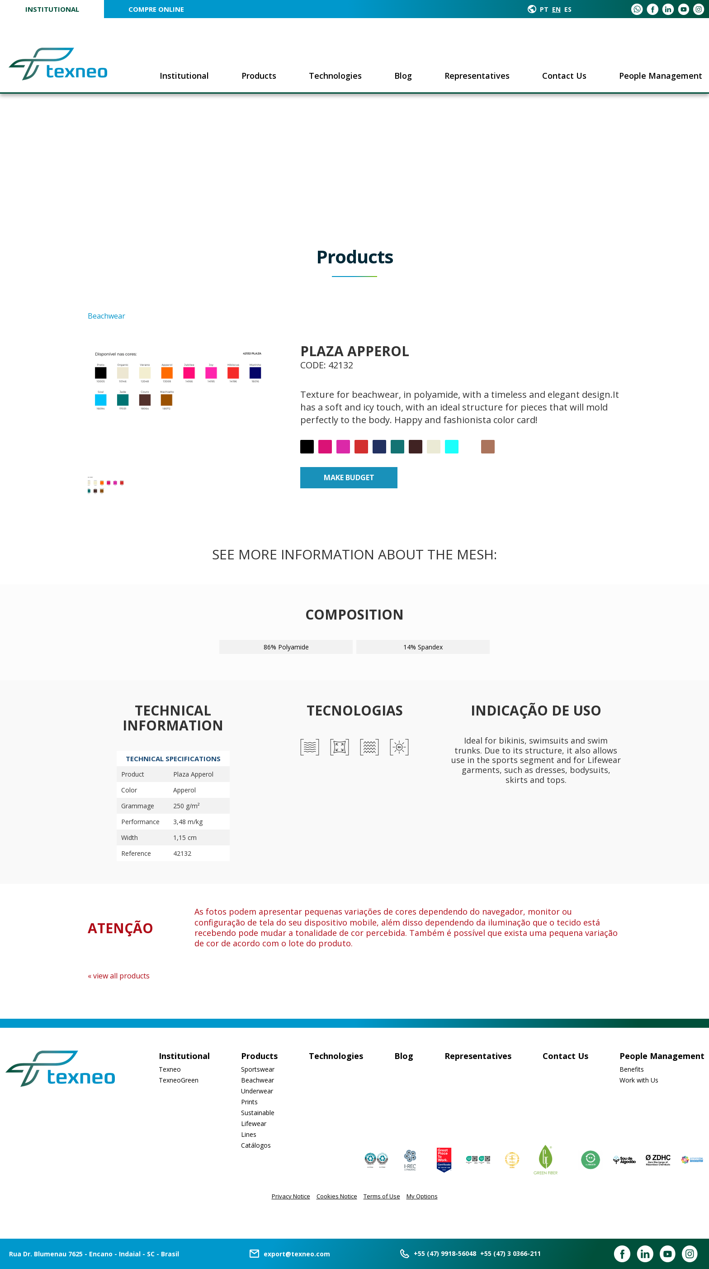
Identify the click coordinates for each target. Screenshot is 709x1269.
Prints (249, 1101)
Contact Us (564, 75)
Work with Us (638, 1080)
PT (544, 9)
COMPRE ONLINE (156, 9)
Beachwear (257, 1080)
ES (568, 9)
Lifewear (253, 1123)
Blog (403, 75)
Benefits (631, 1069)
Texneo (170, 1069)
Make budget (349, 477)
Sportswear (257, 1069)
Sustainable (257, 1112)
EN (556, 9)
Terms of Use (382, 1196)
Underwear (257, 1091)
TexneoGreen (179, 1080)
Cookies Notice (337, 1196)
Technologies (335, 75)
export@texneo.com (297, 1254)
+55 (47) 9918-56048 (445, 1253)
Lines (248, 1134)
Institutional (52, 9)
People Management (660, 75)
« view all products (119, 976)
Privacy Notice (291, 1196)
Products (258, 75)
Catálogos (256, 1145)
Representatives (477, 75)
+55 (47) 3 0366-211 (510, 1253)
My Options (422, 1196)
